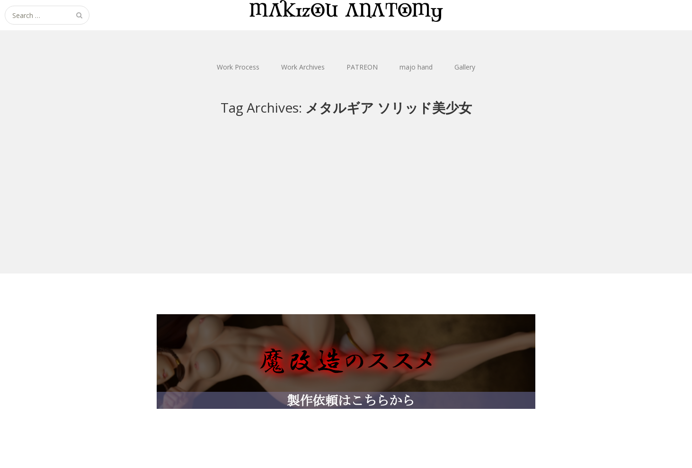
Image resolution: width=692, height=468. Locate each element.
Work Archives (303, 66)
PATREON (362, 66)
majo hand (416, 66)
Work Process (238, 66)
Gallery (464, 66)
